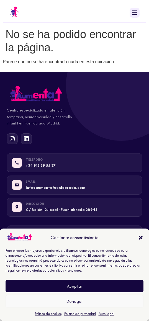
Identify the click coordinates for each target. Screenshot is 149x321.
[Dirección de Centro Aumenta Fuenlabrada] (74, 207)
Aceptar (74, 286)
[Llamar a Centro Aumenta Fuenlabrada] (74, 162)
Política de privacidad (80, 314)
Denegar (74, 301)
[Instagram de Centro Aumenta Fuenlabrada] (12, 138)
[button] (140, 237)
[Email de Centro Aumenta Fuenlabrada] (74, 185)
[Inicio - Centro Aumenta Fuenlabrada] (14, 12)
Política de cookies (48, 314)
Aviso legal (106, 314)
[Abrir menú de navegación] (135, 13)
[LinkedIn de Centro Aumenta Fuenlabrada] (26, 138)
